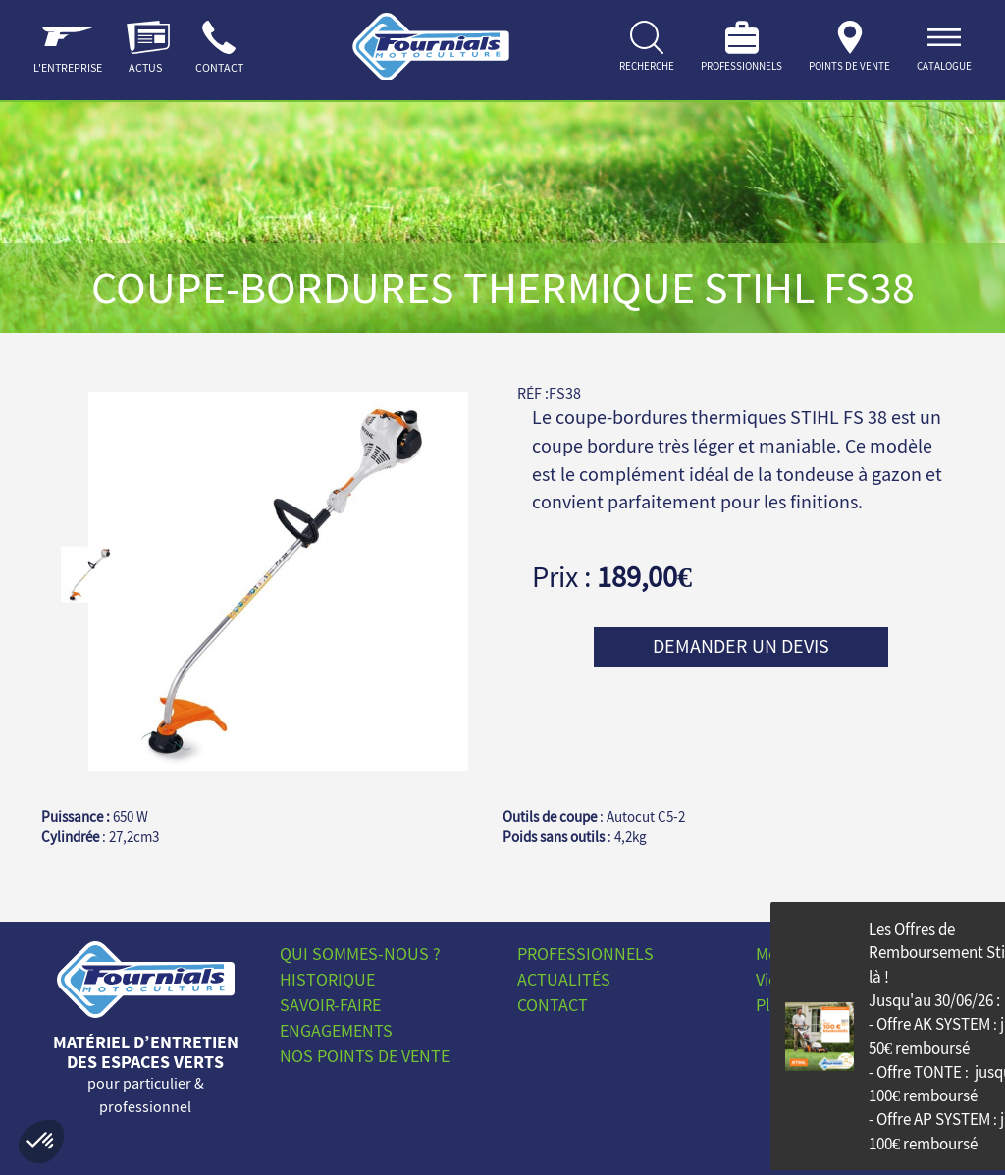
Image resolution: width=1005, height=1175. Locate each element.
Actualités (563, 979)
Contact (552, 1004)
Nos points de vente (365, 1055)
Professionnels (585, 953)
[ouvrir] (944, 50)
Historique (327, 979)
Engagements (336, 1030)
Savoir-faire (330, 1004)
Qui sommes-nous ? (360, 953)
